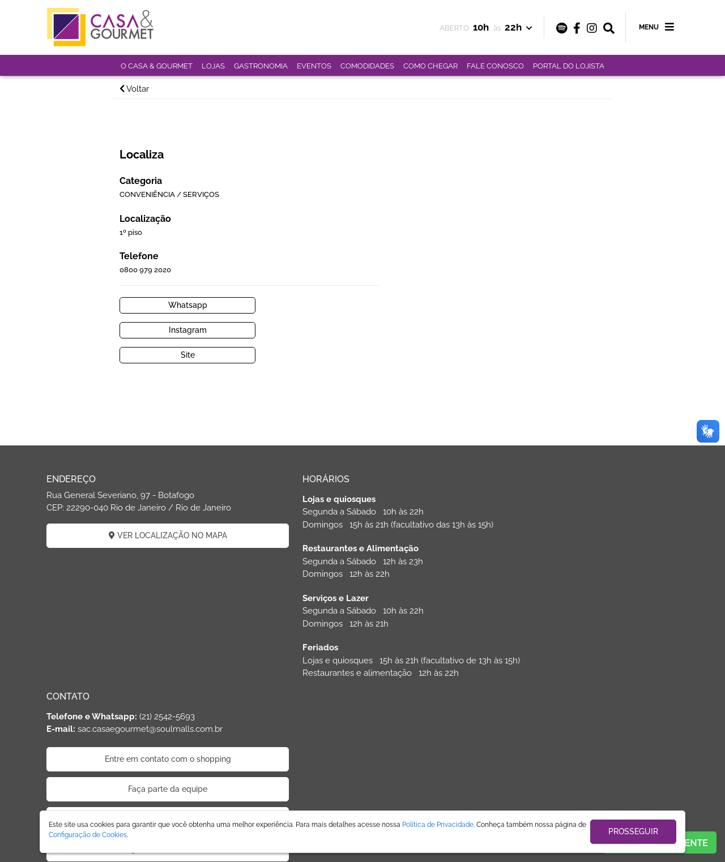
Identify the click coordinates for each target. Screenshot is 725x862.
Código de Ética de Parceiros (578, 576)
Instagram (544, 275)
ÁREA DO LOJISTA (362, 735)
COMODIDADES (367, 66)
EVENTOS (314, 66)
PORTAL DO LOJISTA (568, 66)
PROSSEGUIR (633, 831)
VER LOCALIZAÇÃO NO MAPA (147, 480)
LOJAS (213, 66)
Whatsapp (422, 275)
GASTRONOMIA (261, 66)
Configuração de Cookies (88, 835)
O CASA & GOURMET (157, 66)
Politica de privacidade (578, 546)
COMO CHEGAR (430, 66)
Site (423, 300)
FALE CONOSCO (495, 66)
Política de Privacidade (438, 825)
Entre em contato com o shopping (578, 486)
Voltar (142, 89)
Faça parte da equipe (577, 516)
